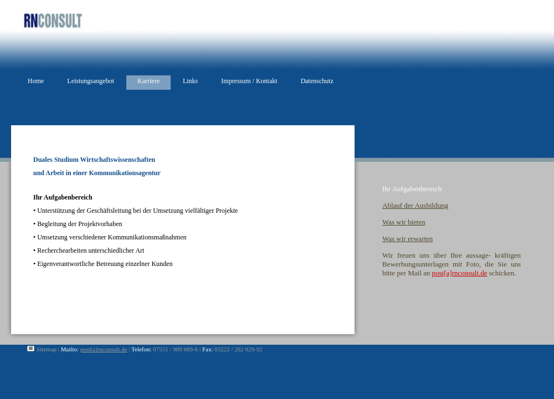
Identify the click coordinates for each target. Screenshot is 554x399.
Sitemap (47, 349)
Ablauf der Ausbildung (415, 205)
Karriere (148, 81)
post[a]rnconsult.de (460, 273)
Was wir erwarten (407, 238)
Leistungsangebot (90, 81)
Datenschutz (317, 81)
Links (190, 81)
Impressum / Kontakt (249, 81)
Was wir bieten (403, 222)
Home (36, 81)
